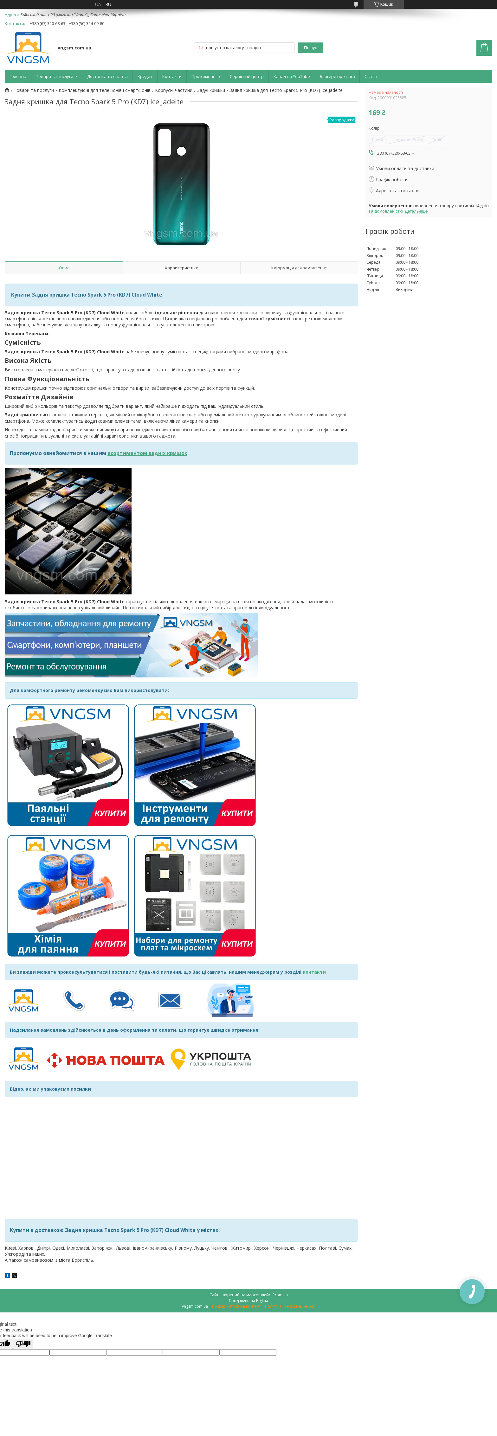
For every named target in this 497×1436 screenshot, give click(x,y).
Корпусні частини (173, 90)
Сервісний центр (247, 76)
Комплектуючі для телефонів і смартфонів (105, 90)
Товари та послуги (54, 76)
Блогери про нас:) (337, 76)
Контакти (172, 76)
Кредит (145, 76)
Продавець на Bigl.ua (248, 1300)
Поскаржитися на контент (236, 1306)
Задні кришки (211, 90)
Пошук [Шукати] (310, 47)
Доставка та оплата (107, 76)
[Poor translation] (23, 1344)
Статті (371, 76)
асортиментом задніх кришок (147, 453)
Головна (18, 76)
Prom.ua (280, 1295)
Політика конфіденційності (290, 1306)
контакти (314, 972)
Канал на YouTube (292, 76)
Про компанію (205, 76)
